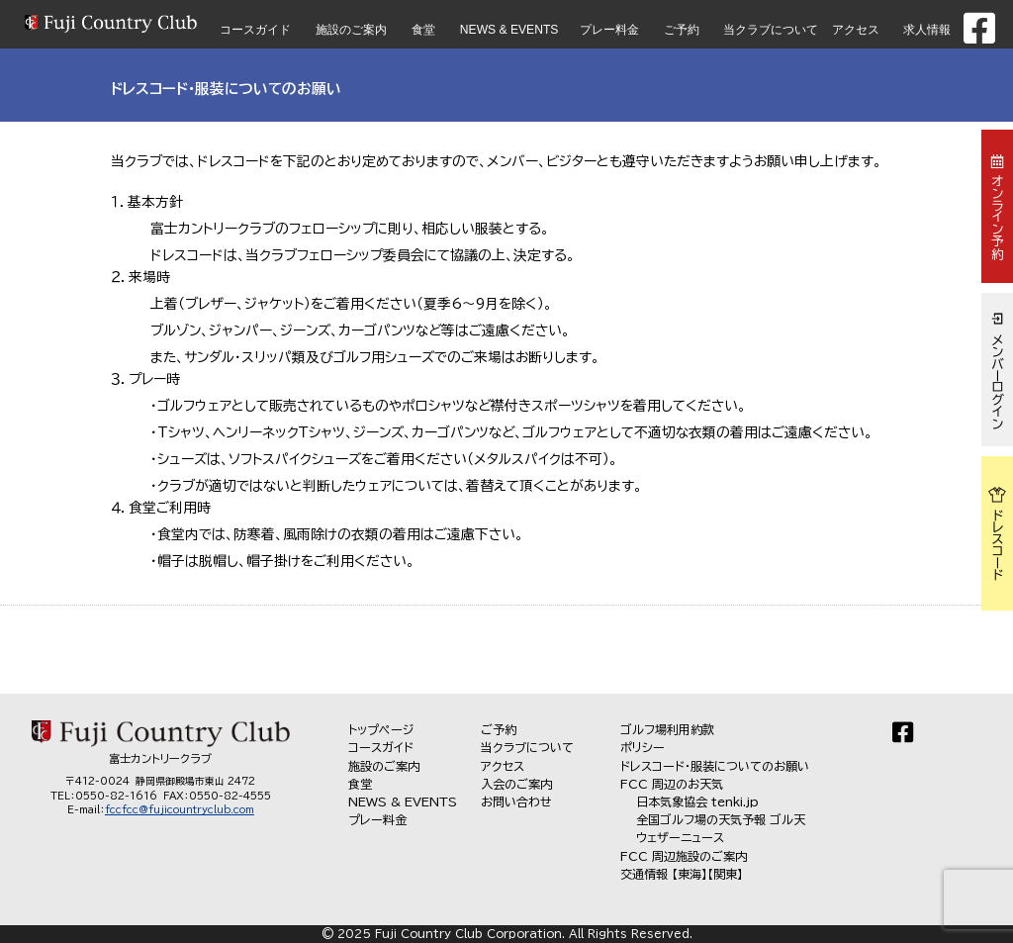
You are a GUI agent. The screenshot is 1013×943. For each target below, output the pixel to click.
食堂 (423, 30)
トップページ (381, 729)
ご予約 (681, 30)
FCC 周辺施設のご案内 (683, 856)
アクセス (855, 30)
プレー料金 (609, 30)
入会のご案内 (516, 784)
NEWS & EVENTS (509, 30)
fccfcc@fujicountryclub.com (179, 809)
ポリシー (642, 747)
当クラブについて (770, 30)
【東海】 (689, 874)
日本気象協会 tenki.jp (697, 801)
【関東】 (725, 874)
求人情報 (927, 30)
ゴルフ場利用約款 (667, 729)
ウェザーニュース (680, 837)
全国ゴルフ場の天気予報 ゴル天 (720, 819)
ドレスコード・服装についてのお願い (714, 766)
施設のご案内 (351, 30)
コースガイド (255, 30)
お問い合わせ (516, 801)
